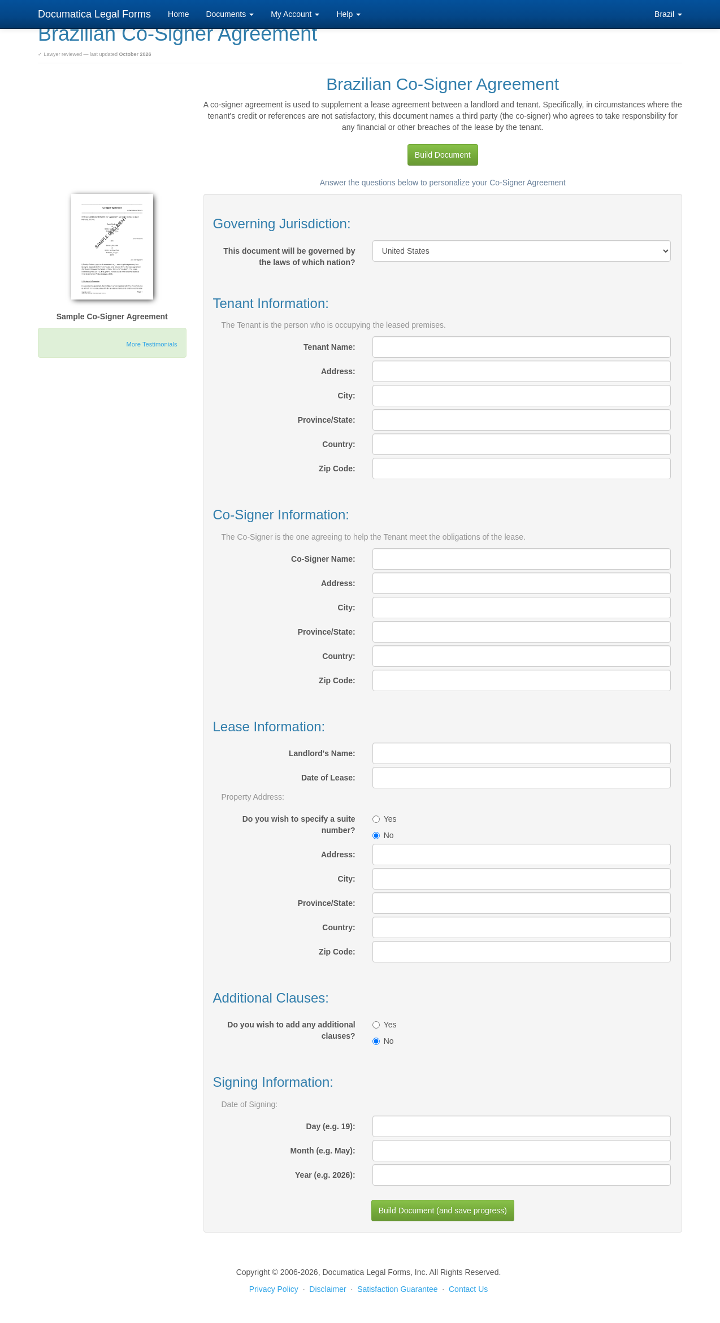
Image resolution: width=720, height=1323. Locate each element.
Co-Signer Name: (323, 558)
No (383, 835)
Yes (384, 818)
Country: (338, 444)
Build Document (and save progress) (443, 1210)
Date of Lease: (328, 777)
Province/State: (326, 419)
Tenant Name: (329, 347)
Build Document (443, 154)
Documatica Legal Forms (94, 14)
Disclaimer (327, 1289)
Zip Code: (337, 468)
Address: (338, 371)
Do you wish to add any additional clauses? (291, 1030)
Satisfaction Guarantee (397, 1289)
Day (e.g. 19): (330, 1126)
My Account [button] (295, 14)
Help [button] (348, 14)
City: (346, 395)
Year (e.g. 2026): (325, 1174)
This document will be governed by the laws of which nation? (289, 256)
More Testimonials (152, 344)
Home (178, 14)
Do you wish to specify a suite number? (298, 824)
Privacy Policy (273, 1289)
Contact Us (468, 1289)
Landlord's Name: (322, 753)
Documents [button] (230, 14)
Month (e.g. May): (322, 1150)
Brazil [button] (668, 14)
